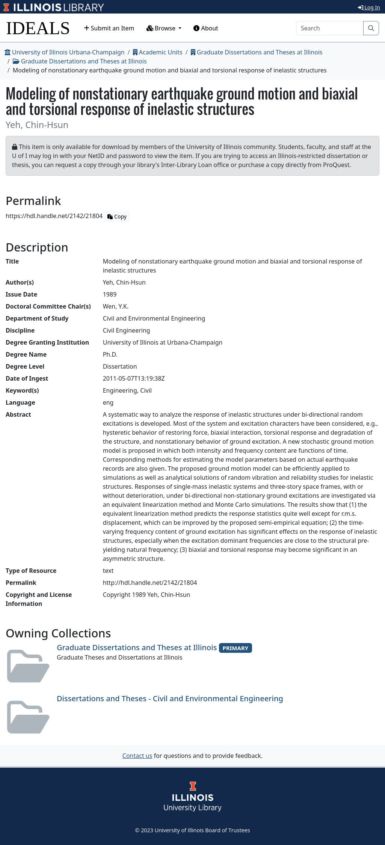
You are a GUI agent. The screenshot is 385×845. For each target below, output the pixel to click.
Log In (369, 7)
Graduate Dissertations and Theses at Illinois (257, 52)
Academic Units (158, 52)
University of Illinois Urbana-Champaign (65, 52)
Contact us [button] (137, 756)
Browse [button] (161, 28)
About (205, 28)
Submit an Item (109, 28)
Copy (116, 216)
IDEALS (38, 28)
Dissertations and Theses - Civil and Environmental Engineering (170, 698)
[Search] (330, 28)
